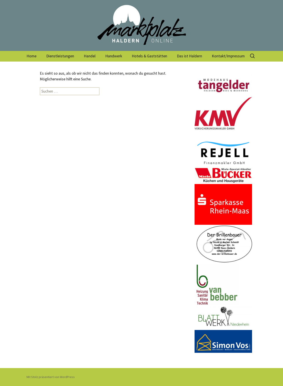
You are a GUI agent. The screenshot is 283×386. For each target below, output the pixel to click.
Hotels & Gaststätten (149, 56)
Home (31, 56)
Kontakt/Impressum (228, 56)
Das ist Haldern (189, 56)
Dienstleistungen (60, 56)
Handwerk (113, 56)
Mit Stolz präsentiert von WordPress (51, 377)
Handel (90, 56)
